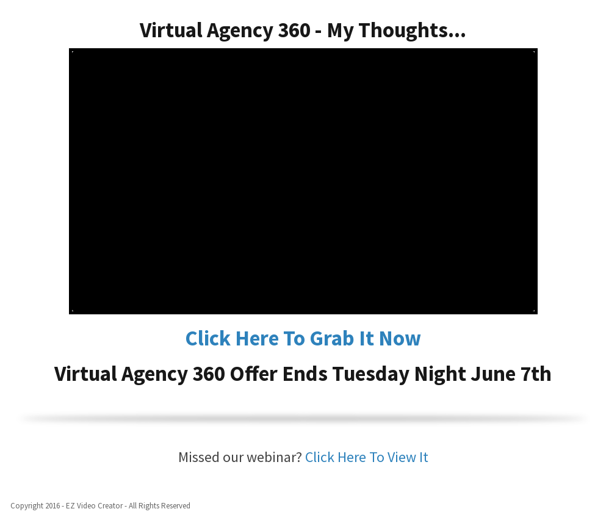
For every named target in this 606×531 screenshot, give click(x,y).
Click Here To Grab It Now (303, 338)
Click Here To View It (366, 456)
